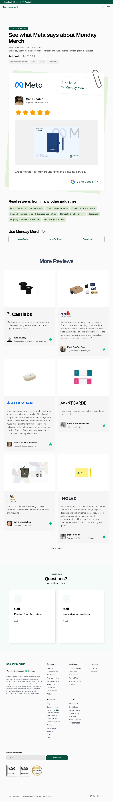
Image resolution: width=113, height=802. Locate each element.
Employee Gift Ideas (53, 722)
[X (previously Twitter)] (98, 796)
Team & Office (73, 678)
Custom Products (52, 671)
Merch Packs (51, 668)
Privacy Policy (38, 796)
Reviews (49, 725)
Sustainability (51, 728)
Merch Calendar (52, 718)
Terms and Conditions (28, 796)
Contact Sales (73, 707)
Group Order (51, 687)
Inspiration (94, 671)
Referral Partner (74, 713)
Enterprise (72, 684)
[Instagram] (94, 796)
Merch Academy (52, 715)
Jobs (48, 738)
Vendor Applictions (75, 720)
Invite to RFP (73, 716)
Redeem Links (51, 684)
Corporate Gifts (73, 675)
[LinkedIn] (91, 796)
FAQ (48, 734)
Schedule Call (73, 704)
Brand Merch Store (53, 681)
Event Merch (73, 671)
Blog (48, 704)
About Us (50, 731)
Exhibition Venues (53, 713)
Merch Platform (52, 691)
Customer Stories (52, 707)
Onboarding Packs (75, 668)
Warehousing (51, 675)
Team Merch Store (53, 678)
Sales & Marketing (75, 681)
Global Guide (51, 710)
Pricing (49, 694)
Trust (49, 796)
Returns (45, 796)
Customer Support (74, 710)
